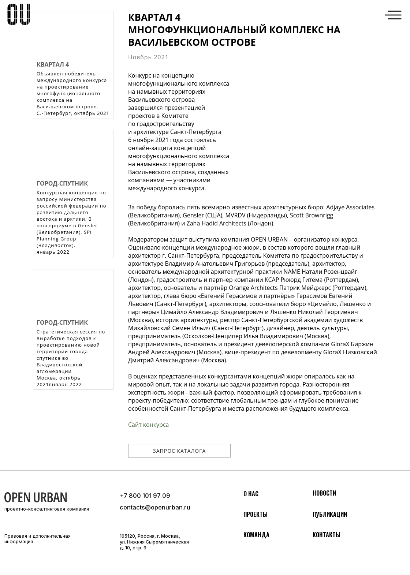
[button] (393, 15)
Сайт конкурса (148, 425)
